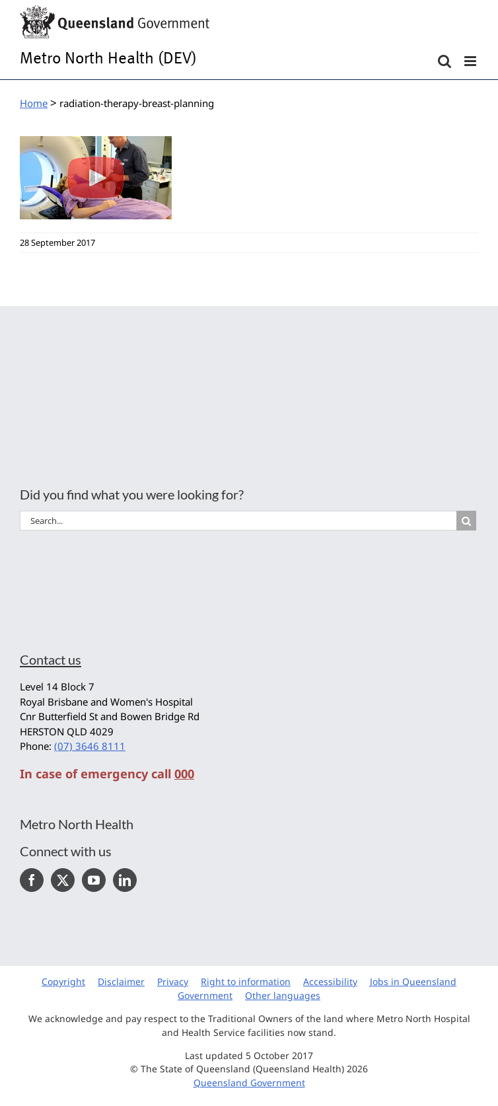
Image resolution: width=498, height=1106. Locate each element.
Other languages (282, 995)
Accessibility (330, 981)
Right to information (246, 981)
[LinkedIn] (125, 880)
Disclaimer (121, 981)
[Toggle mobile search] (444, 61)
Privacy (172, 981)
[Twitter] (63, 880)
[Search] (466, 521)
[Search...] (238, 521)
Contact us (50, 659)
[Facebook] (32, 880)
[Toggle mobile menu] (471, 61)
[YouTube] (94, 880)
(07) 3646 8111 (89, 746)
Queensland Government (249, 1082)
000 (184, 774)
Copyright (63, 981)
